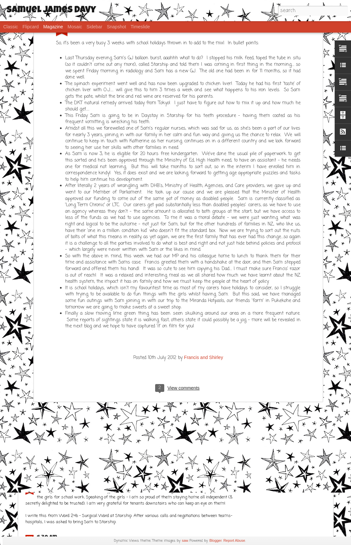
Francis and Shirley (203, 255)
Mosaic (74, 26)
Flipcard (30, 26)
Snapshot (116, 26)
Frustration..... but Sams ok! (77, 424)
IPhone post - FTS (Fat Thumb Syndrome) (93, 484)
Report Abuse (234, 540)
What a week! (128, 349)
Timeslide (140, 26)
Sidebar (94, 26)
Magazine (53, 26)
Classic (10, 26)
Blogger (215, 540)
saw (185, 540)
